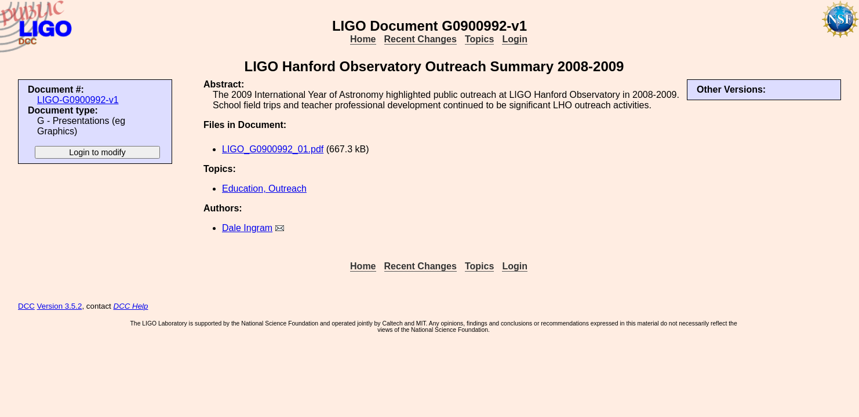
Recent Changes (420, 39)
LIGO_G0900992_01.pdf (272, 149)
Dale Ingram (247, 228)
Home (363, 39)
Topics (479, 39)
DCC (26, 306)
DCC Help (131, 306)
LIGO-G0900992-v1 (78, 100)
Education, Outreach (264, 188)
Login (514, 39)
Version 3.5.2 (59, 306)
